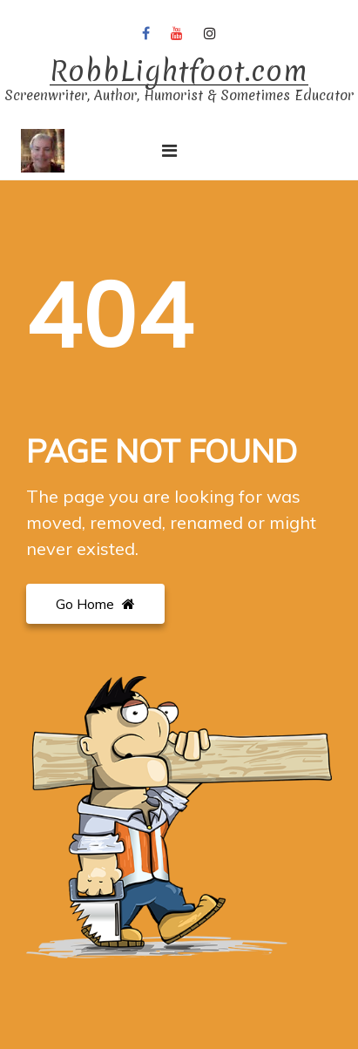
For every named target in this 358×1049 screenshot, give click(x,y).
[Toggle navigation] (169, 151)
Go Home (95, 603)
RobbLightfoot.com (179, 71)
